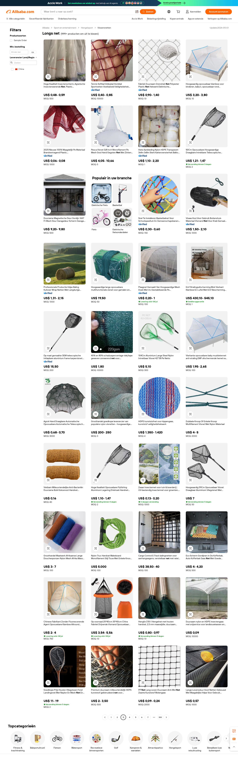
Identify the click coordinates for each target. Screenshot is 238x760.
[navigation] (23, 372)
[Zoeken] (148, 11)
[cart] (179, 12)
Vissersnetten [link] (104, 27)
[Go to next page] (166, 717)
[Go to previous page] (105, 717)
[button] (137, 11)
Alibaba (45, 27)
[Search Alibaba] (88, 11)
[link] (234, 731)
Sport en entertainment (65, 27)
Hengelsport (87, 27)
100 (160, 717)
